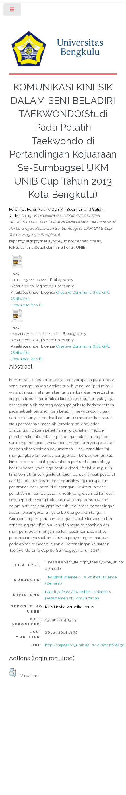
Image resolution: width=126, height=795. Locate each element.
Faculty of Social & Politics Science (76, 591)
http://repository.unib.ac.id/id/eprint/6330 (85, 645)
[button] (12, 672)
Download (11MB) (27, 305)
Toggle (12, 11)
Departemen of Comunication (72, 598)
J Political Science (61, 577)
